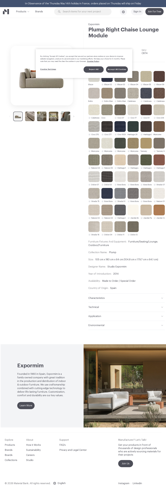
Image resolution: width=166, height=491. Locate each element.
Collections (11, 460)
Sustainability (33, 450)
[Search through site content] (84, 11)
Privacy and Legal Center (73, 450)
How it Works (33, 445)
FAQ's (62, 445)
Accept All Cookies (117, 69)
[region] (84, 63)
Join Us (125, 463)
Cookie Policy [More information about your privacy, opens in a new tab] (93, 61)
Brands (39, 11)
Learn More (26, 405)
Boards (8, 455)
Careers (30, 455)
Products (21, 11)
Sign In (137, 11)
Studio (29, 460)
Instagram (123, 483)
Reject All (93, 69)
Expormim (93, 24)
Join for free (154, 11)
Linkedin (137, 483)
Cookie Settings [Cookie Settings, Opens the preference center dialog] (48, 69)
